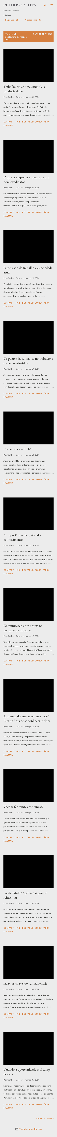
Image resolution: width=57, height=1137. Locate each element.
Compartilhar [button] (11, 121)
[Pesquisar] (45, 5)
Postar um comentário (35, 121)
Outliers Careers (19, 5)
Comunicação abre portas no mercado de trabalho (23, 627)
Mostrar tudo (42, 34)
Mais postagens (45, 1118)
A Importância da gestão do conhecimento (22, 537)
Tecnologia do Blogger (28, 1129)
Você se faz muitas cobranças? (23, 806)
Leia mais (8, 125)
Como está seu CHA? (18, 449)
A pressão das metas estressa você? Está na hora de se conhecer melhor (26, 718)
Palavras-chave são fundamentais (25, 983)
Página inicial (9, 20)
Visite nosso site (31, 20)
